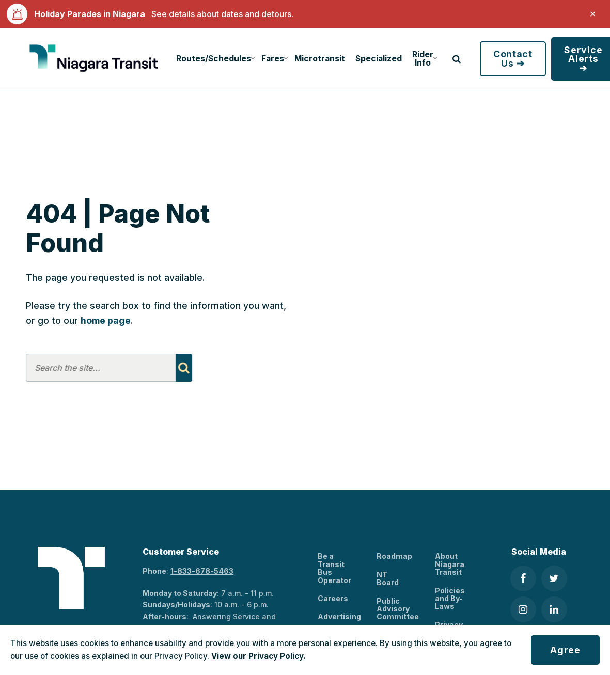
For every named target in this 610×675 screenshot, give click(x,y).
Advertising (339, 616)
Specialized (378, 59)
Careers (333, 598)
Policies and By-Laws (450, 598)
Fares (274, 59)
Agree (565, 650)
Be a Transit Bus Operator (334, 568)
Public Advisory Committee (398, 608)
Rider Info (424, 59)
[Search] (183, 368)
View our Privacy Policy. (258, 656)
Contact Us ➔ (513, 59)
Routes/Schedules (214, 59)
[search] (457, 59)
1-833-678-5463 (201, 571)
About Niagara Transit (449, 564)
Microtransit (319, 59)
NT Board (388, 578)
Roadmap (394, 556)
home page (106, 320)
